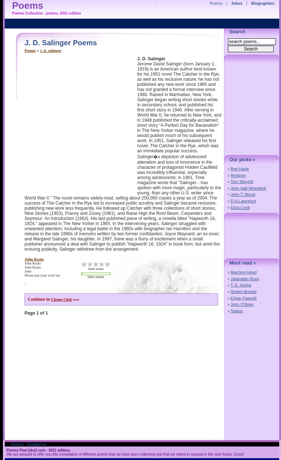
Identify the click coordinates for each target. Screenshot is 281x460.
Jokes (237, 3)
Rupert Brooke (243, 291)
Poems (30, 50)
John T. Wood (243, 194)
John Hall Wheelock (248, 188)
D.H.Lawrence (243, 201)
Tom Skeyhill (242, 181)
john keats (34, 259)
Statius (237, 311)
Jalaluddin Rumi (245, 279)
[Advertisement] (68, 124)
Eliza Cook (240, 207)
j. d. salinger (50, 50)
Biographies (262, 3)
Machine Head (243, 272)
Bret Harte (240, 169)
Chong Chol (61, 299)
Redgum (238, 175)
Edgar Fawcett (243, 298)
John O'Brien (242, 304)
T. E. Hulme (241, 285)
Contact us (36, 444)
